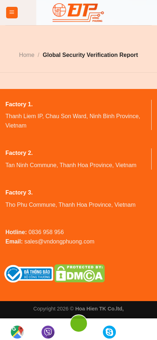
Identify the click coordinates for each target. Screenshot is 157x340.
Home (27, 55)
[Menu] (12, 13)
